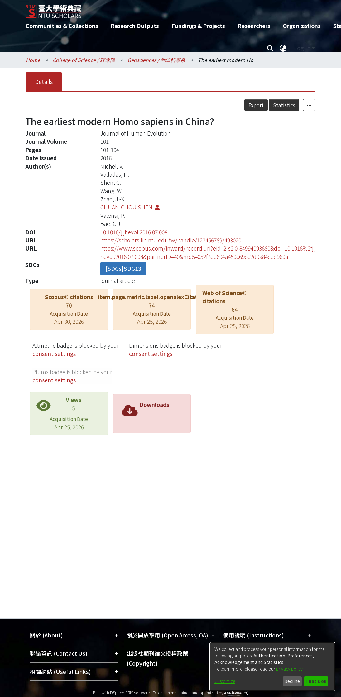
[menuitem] (283, 48)
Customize (224, 681)
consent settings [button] (54, 353)
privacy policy (289, 669)
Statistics (284, 105)
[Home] (165, 9)
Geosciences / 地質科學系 (156, 60)
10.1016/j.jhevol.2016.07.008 (133, 232)
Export (256, 105)
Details (44, 81)
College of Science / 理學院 (84, 60)
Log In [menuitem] (302, 48)
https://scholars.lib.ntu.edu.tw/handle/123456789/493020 (170, 240)
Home (33, 60)
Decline (292, 681)
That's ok (315, 681)
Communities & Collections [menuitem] (62, 26)
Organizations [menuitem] (302, 26)
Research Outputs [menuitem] (135, 26)
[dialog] (272, 667)
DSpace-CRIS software (130, 692)
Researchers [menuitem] (254, 26)
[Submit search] (270, 48)
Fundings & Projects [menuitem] (198, 26)
